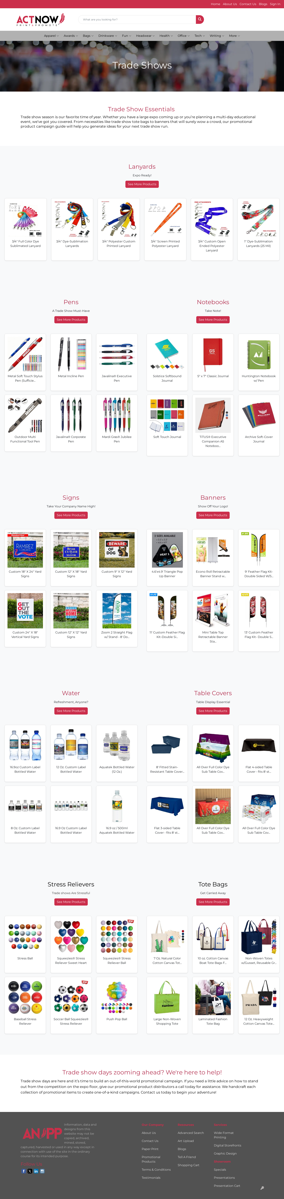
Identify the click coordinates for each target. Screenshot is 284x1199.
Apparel (51, 36)
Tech (200, 36)
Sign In (275, 4)
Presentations (224, 1177)
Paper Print (150, 1149)
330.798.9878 (14, 4)
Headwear (145, 36)
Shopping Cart (188, 1165)
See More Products (142, 184)
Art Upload (186, 1141)
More (234, 36)
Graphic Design (225, 1153)
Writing (217, 36)
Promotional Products (151, 1159)
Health (166, 36)
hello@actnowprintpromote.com (55, 4)
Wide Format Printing (224, 1135)
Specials (220, 1169)
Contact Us (248, 4)
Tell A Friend (187, 1157)
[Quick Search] (137, 19)
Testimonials (151, 1177)
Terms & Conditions (156, 1169)
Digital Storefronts (227, 1145)
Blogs (263, 4)
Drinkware (107, 36)
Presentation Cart (227, 1186)
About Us (230, 4)
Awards (71, 36)
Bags (88, 36)
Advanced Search (191, 1133)
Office (184, 36)
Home (215, 4)
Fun (126, 36)
